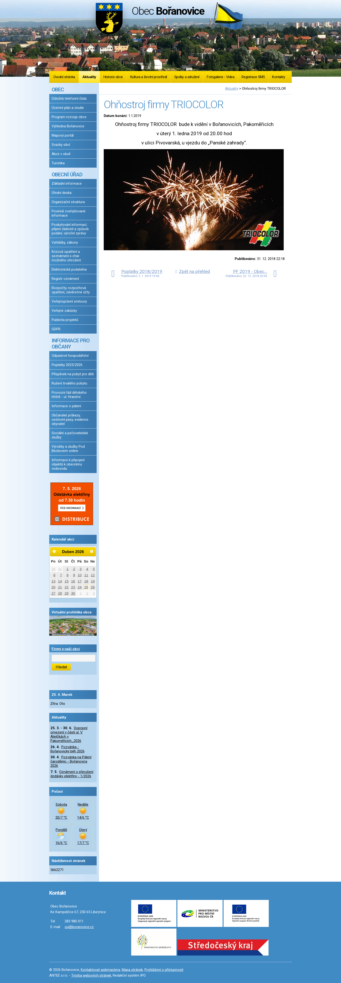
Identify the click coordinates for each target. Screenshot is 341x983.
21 (60, 587)
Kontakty (278, 77)
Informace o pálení (66, 406)
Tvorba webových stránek (91, 975)
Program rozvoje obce (69, 117)
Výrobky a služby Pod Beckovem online (68, 448)
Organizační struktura (68, 202)
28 (60, 593)
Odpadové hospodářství (70, 355)
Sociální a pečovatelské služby (70, 435)
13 (53, 581)
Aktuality (89, 77)
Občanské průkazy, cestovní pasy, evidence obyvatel (70, 419)
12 (93, 575)
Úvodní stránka (64, 77)
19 (93, 581)
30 (53, 569)
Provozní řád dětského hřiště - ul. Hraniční (69, 394)
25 (86, 587)
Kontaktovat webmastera (100, 970)
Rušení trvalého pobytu (69, 383)
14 (60, 581)
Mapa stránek (132, 970)
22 (67, 587)
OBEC (58, 89)
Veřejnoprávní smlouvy (69, 301)
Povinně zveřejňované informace (68, 213)
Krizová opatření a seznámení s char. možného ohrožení (66, 256)
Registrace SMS (253, 77)
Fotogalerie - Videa (220, 77)
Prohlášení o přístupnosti (163, 970)
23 (73, 587)
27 (53, 593)
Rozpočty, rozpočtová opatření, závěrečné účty (71, 290)
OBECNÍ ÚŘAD (67, 174)
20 (53, 587)
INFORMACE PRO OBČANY (71, 343)
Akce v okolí (61, 154)
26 (93, 587)
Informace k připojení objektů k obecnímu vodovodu (68, 464)
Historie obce (113, 77)
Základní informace (67, 183)
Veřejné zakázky (64, 310)
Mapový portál (63, 135)
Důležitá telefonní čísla (69, 98)
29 (67, 593)
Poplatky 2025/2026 (67, 365)
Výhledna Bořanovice (68, 126)
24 (80, 587)
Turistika (58, 163)
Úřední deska (62, 193)
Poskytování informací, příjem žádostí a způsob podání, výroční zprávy (70, 229)
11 (86, 575)
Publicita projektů (65, 320)
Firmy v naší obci (66, 649)
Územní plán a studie (68, 108)
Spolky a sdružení (186, 77)
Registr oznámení (65, 279)
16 (73, 581)
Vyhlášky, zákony (65, 242)
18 (86, 581)
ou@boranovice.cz (79, 927)
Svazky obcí (61, 145)
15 (67, 581)
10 (80, 575)
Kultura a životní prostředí (148, 77)
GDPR (56, 329)
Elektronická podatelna (69, 269)
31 (60, 569)
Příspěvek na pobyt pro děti (73, 374)
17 (80, 581)
